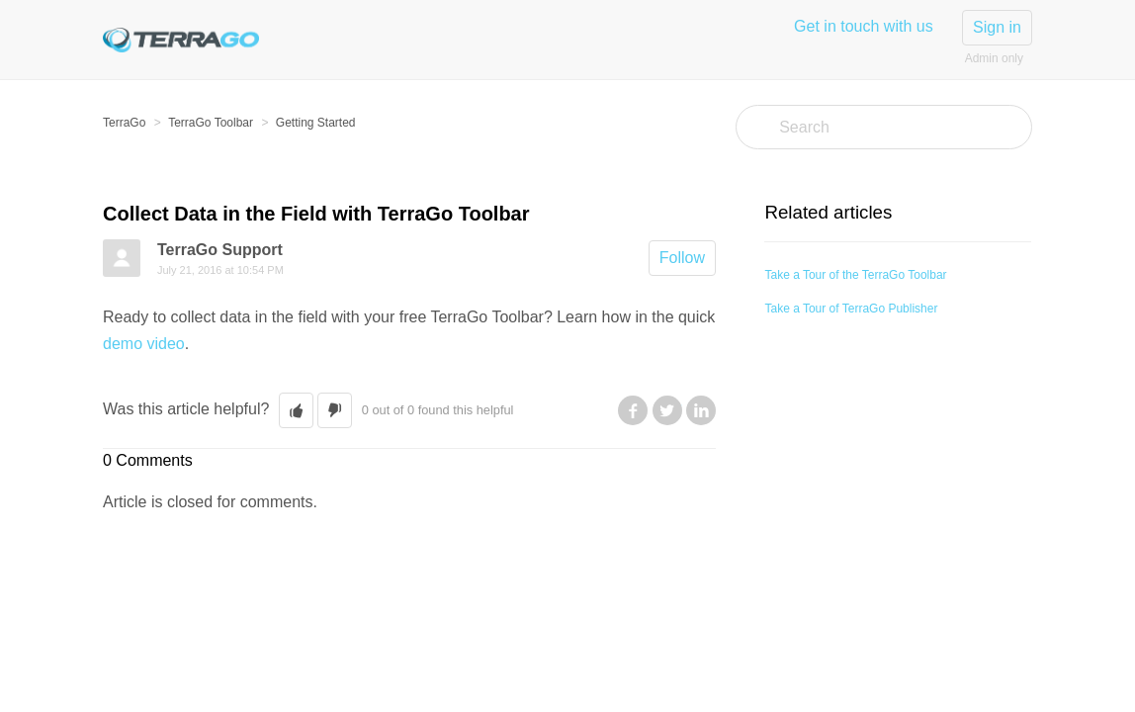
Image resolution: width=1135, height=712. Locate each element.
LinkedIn (701, 410)
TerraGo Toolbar (210, 123)
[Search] (884, 127)
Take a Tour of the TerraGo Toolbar (855, 275)
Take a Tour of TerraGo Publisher (850, 308)
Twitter (667, 410)
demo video (144, 343)
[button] (296, 410)
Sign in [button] (997, 27)
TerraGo (124, 123)
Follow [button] (682, 257)
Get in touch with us (863, 26)
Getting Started (316, 123)
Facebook (633, 410)
